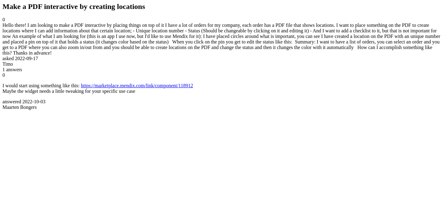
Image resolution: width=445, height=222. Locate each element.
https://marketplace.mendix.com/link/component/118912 (137, 85)
